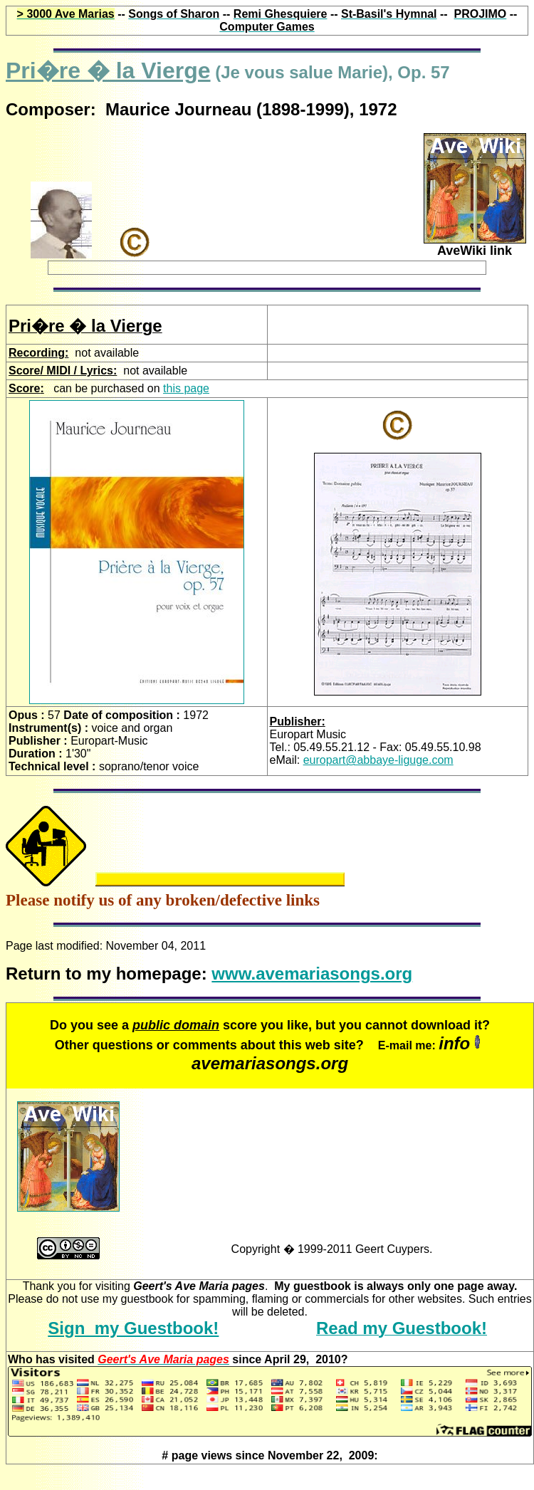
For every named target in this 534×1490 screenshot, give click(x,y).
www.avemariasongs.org (311, 973)
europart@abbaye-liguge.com (378, 760)
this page (186, 388)
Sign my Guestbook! (133, 1328)
